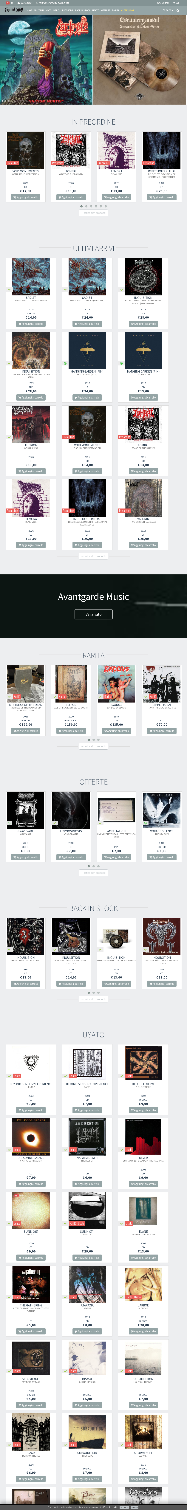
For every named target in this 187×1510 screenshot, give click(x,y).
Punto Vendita (103, 1459)
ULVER (71, 1086)
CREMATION (25, 1380)
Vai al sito (94, 540)
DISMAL (70, 1233)
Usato (95, 10)
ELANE (25, 1159)
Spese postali (102, 1468)
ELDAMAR (161, 1307)
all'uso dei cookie (110, 1507)
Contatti (100, 1478)
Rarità (115, 10)
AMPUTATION (116, 760)
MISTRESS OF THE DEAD (25, 633)
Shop (29, 10)
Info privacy (35, 1504)
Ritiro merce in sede (106, 1483)
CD (35, 10)
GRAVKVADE (26, 758)
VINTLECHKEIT (161, 1381)
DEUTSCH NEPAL (116, 1011)
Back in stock (82, 10)
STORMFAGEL (25, 1233)
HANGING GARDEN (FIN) (25, 372)
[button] (168, 10)
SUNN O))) (116, 1085)
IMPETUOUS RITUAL (162, 173)
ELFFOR (71, 632)
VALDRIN (161, 446)
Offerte (105, 10)
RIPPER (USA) (162, 632)
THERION (116, 372)
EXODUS (116, 632)
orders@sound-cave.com (20, 1462)
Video (49, 10)
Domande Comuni (105, 1473)
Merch (56, 10)
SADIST (26, 299)
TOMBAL (71, 172)
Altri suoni (127, 10)
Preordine (67, 10)
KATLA (116, 1306)
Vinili (41, 10)
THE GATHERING (70, 1160)
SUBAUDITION (116, 1233)
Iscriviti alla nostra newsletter (70, 1472)
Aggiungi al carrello (25, 197)
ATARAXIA (116, 1159)
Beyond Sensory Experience (25, 1012)
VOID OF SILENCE (161, 758)
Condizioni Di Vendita (107, 1463)
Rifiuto (134, 1507)
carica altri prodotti (93, 213)
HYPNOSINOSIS (71, 758)
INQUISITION (116, 300)
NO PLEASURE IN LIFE (116, 1380)
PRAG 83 (161, 1233)
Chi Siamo (101, 1454)
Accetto (124, 1507)
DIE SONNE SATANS (161, 1011)
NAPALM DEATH (25, 1085)
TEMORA (116, 172)
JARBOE (161, 1159)
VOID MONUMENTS (25, 172)
